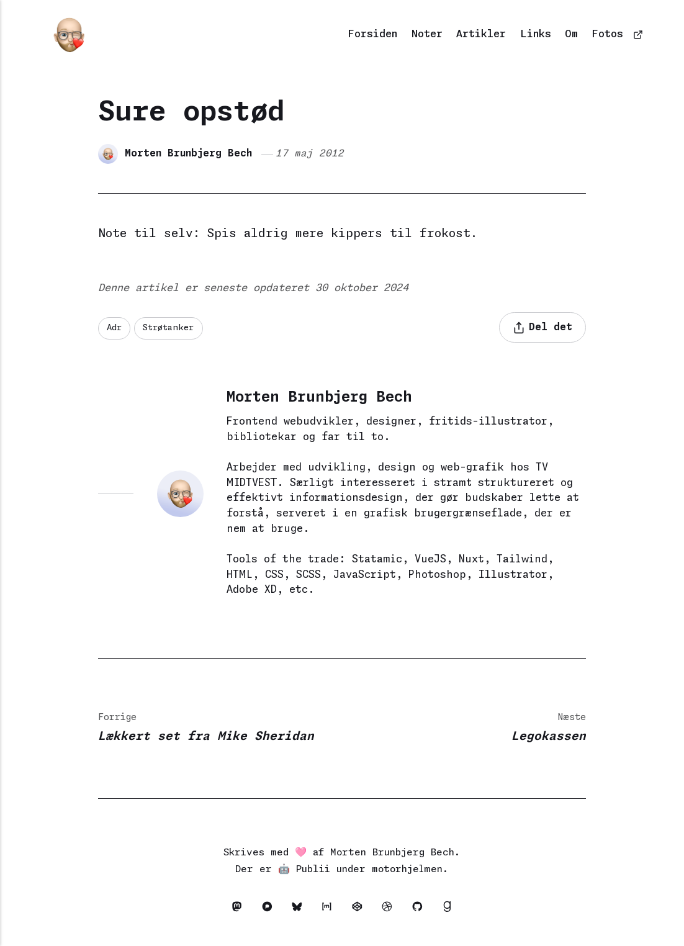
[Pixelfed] (270, 909)
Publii (313, 869)
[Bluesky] (300, 909)
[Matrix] (330, 909)
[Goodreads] (447, 909)
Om (571, 34)
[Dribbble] (390, 909)
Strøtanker (168, 327)
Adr (114, 327)
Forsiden (372, 34)
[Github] (420, 909)
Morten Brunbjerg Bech (188, 153)
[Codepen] (360, 909)
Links (535, 34)
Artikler (481, 34)
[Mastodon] (240, 909)
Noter (427, 34)
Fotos (607, 34)
